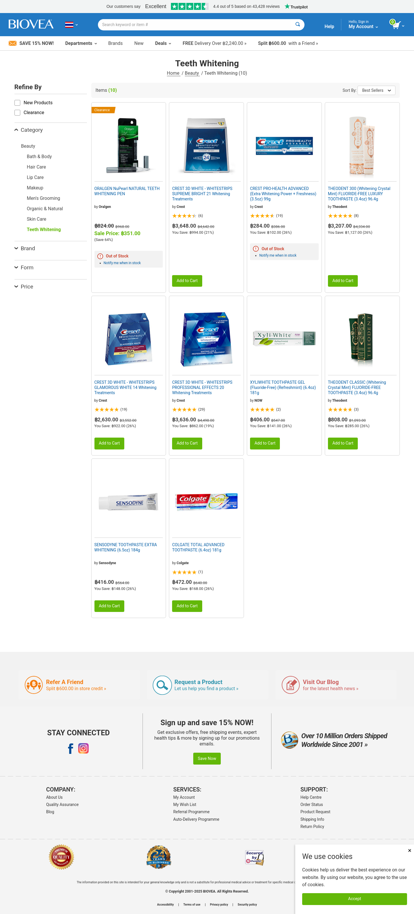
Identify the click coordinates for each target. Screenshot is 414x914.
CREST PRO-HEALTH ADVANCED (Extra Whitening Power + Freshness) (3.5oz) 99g (283, 193)
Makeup (35, 188)
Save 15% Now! (31, 43)
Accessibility (165, 904)
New (139, 43)
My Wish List (184, 804)
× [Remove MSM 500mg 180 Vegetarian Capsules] (409, 850)
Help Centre (311, 797)
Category (28, 130)
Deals (163, 43)
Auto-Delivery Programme (196, 819)
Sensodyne (107, 563)
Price (23, 286)
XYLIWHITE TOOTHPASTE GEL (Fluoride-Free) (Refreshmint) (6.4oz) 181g (283, 387)
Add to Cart (187, 280)
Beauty (192, 73)
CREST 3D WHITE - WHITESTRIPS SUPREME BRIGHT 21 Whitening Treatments (202, 193)
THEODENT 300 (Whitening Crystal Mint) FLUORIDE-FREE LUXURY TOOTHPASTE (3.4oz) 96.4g (359, 193)
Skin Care (36, 219)
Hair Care (36, 167)
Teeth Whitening (44, 229)
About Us (54, 797)
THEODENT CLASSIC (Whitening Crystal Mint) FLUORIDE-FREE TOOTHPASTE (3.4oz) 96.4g (357, 387)
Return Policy (312, 826)
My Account (184, 797)
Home (173, 73)
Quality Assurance (62, 804)
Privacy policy (219, 904)
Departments (80, 43)
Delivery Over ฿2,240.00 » (214, 43)
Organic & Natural (45, 208)
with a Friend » (288, 43)
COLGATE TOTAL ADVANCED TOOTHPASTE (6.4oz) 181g (198, 547)
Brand (24, 248)
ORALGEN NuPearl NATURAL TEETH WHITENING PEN (127, 191)
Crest (181, 207)
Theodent (339, 207)
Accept (354, 898)
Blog (50, 811)
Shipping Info (312, 819)
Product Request (315, 811)
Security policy (247, 904)
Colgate (183, 563)
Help (329, 26)
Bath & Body (39, 156)
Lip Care (35, 177)
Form (24, 267)
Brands (115, 43)
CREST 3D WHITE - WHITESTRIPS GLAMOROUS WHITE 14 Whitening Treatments (125, 387)
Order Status (311, 804)
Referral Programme (191, 811)
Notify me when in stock (122, 263)
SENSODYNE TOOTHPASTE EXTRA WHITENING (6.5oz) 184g (125, 547)
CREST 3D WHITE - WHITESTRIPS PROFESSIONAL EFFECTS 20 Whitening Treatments (202, 387)
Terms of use (191, 904)
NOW (258, 400)
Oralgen (105, 207)
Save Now (207, 758)
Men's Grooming (43, 198)
